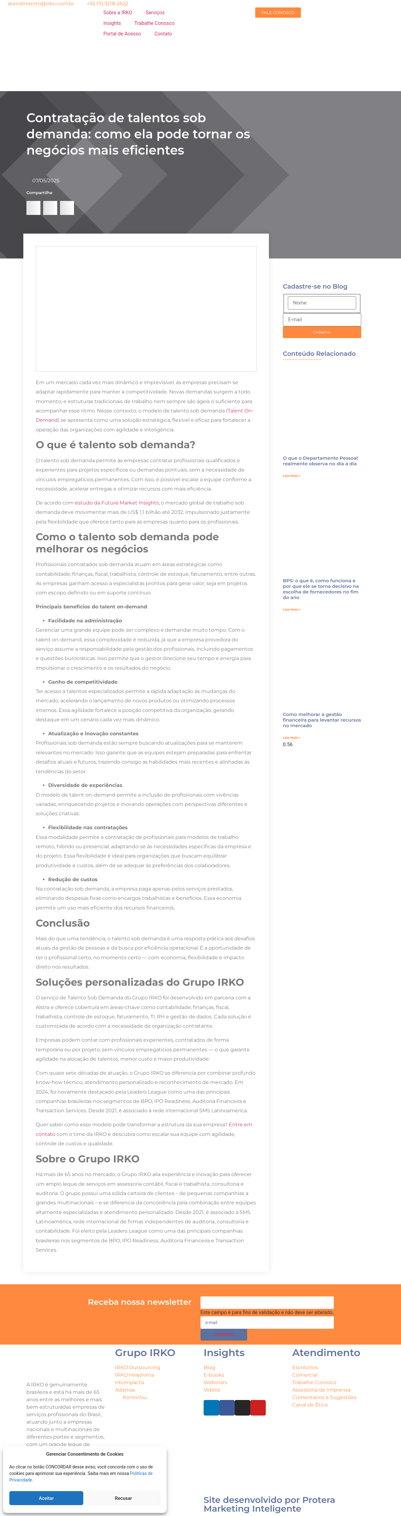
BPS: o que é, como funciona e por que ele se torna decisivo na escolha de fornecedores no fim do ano (321, 589)
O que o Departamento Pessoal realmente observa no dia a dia (320, 461)
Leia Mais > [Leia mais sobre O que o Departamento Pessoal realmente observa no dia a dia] (292, 476)
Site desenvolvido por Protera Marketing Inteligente (269, 1504)
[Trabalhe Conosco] (154, 23)
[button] (33, 208)
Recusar (123, 1498)
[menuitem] (150, 65)
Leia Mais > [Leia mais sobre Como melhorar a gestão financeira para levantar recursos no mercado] (292, 738)
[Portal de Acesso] (125, 34)
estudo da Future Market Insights (117, 503)
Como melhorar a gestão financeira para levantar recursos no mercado (322, 719)
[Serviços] (159, 12)
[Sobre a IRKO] (121, 12)
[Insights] (115, 23)
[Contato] (166, 34)
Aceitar (46, 1498)
